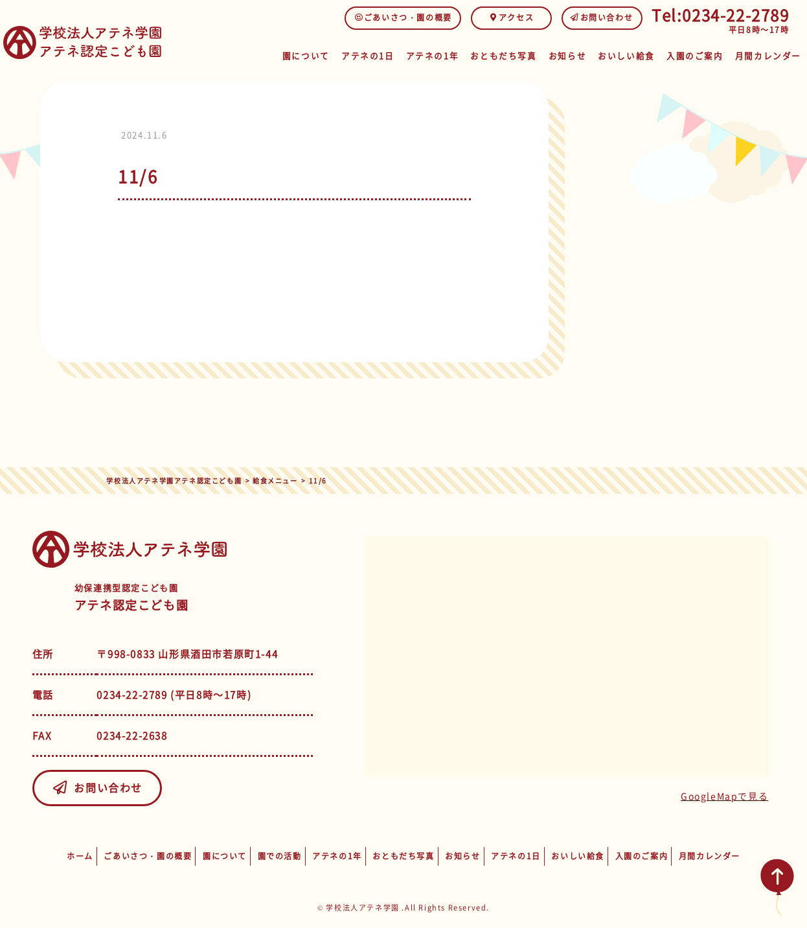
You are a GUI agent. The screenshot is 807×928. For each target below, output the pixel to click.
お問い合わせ (602, 17)
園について (294, 53)
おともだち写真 (496, 53)
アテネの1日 (358, 53)
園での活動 (280, 856)
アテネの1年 (425, 53)
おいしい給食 (624, 53)
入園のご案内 (694, 53)
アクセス (511, 17)
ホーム (80, 856)
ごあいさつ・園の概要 (403, 17)
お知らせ (563, 53)
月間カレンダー (768, 53)
